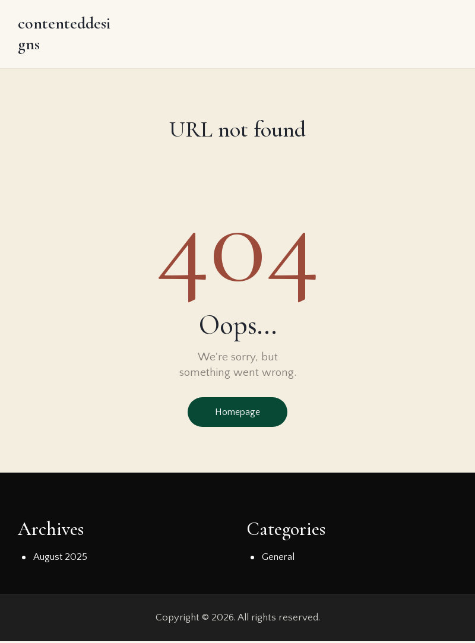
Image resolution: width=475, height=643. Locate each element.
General (279, 559)
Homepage (237, 413)
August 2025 (60, 559)
